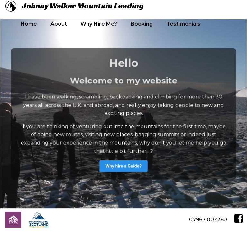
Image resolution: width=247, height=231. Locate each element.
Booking (142, 24)
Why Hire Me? (98, 24)
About (58, 24)
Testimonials (183, 24)
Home (29, 24)
